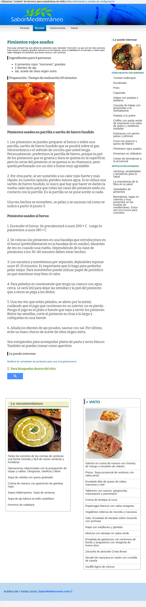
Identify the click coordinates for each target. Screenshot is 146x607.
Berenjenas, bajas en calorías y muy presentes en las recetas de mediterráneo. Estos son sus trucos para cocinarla (126, 204)
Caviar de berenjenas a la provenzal (127, 160)
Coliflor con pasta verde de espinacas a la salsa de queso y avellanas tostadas (127, 124)
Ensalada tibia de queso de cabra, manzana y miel (106, 483)
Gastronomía (57, 28)
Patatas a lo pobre (124, 115)
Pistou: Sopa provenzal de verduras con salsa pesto (109, 474)
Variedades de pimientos (122, 190)
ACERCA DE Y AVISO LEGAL (21, 591)
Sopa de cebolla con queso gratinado (30, 477)
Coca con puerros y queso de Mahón (125, 142)
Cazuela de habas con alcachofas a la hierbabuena (126, 108)
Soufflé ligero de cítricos (99, 566)
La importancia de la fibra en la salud (125, 183)
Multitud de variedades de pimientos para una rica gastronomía (41, 361)
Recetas (39, 28)
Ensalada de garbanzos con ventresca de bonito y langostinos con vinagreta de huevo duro (110, 542)
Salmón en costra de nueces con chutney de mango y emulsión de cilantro (110, 465)
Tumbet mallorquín (124, 77)
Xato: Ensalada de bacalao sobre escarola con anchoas (111, 520)
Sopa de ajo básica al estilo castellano (31, 498)
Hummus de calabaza (21, 504)
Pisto (116, 87)
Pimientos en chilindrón (127, 153)
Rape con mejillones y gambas (104, 527)
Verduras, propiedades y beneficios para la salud (127, 174)
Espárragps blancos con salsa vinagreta (109, 505)
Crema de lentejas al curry (101, 499)
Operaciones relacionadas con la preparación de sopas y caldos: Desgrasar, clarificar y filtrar (37, 470)
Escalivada (120, 82)
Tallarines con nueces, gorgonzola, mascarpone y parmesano (106, 492)
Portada (24, 28)
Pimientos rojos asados (127, 148)
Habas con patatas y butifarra (125, 99)
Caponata (119, 92)
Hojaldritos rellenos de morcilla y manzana (111, 511)
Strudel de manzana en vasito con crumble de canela (111, 559)
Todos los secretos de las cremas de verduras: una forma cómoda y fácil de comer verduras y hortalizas (36, 459)
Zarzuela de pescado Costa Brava (106, 551)
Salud (74, 28)
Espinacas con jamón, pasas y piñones (126, 135)
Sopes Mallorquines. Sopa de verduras (31, 492)
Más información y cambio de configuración (91, 1)
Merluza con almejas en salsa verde (107, 533)
